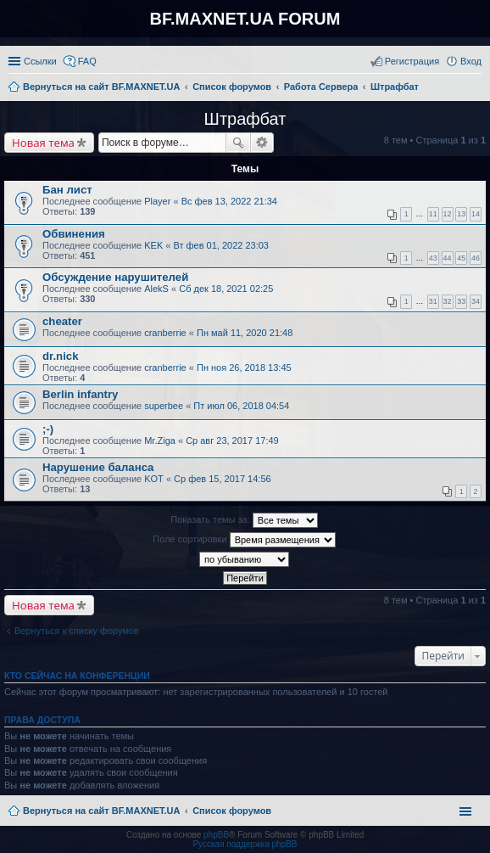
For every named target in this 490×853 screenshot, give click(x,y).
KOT (154, 479)
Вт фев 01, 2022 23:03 (221, 245)
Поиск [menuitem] (476, 88)
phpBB (216, 834)
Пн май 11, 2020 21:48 (244, 333)
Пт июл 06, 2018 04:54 (241, 406)
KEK (153, 245)
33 (461, 301)
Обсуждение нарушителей (115, 277)
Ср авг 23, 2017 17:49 (232, 440)
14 (475, 214)
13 (461, 214)
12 (447, 214)
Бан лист (67, 189)
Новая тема (43, 142)
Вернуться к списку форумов (76, 631)
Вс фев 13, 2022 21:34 (229, 201)
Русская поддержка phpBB (244, 844)
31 (433, 301)
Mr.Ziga (159, 440)
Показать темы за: (244, 520)
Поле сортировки (244, 539)
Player (157, 201)
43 (433, 258)
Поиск (238, 142)
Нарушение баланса (97, 467)
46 (475, 258)
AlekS (156, 288)
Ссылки (40, 61)
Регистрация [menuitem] (412, 61)
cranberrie (165, 333)
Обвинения (73, 233)
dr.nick (60, 356)
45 (461, 258)
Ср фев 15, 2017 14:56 (222, 479)
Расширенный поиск (262, 142)
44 (447, 258)
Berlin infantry (80, 394)
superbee (163, 406)
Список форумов (231, 810)
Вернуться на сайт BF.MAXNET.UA (101, 810)
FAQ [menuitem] (87, 61)
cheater (62, 321)
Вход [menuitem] (471, 61)
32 (447, 301)
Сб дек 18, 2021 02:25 (226, 288)
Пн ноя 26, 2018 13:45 (244, 367)
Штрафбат (245, 118)
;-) (47, 429)
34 (475, 301)
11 (433, 214)
